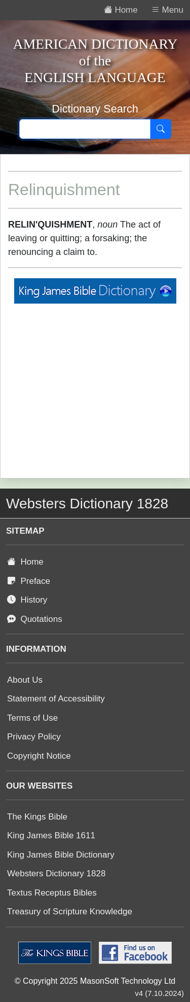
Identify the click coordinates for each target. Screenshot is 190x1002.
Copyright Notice (39, 756)
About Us (25, 680)
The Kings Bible (37, 817)
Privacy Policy (34, 736)
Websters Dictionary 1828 (56, 873)
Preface (28, 581)
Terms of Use (32, 718)
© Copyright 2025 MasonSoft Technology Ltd (95, 981)
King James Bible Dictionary (61, 855)
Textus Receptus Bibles (52, 893)
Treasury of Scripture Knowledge (69, 911)
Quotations (34, 619)
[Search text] (84, 129)
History (27, 600)
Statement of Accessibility (56, 698)
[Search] (160, 129)
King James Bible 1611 (51, 835)
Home (25, 562)
